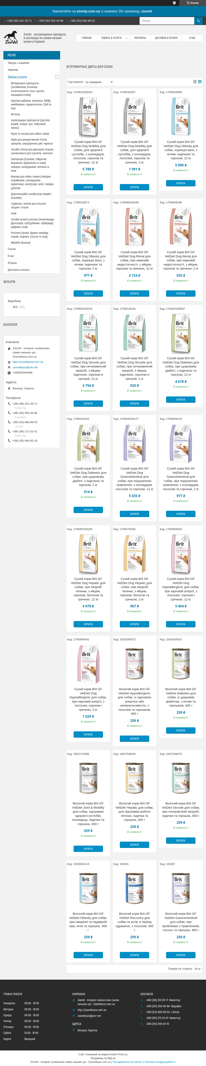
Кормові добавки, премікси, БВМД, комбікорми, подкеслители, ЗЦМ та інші (31, 104)
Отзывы (12, 263)
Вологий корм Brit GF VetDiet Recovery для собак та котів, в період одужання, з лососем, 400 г (134, 922)
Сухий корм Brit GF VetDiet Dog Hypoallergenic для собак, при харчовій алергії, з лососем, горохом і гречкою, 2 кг (88, 699)
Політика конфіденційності (160, 1062)
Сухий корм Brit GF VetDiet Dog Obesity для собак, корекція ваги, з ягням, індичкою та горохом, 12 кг (181, 150)
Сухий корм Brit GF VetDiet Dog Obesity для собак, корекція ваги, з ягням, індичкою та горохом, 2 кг (88, 260)
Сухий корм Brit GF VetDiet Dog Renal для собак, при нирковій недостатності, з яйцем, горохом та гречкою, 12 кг (134, 260)
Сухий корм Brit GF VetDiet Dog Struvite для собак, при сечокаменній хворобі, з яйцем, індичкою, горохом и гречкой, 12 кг (88, 368)
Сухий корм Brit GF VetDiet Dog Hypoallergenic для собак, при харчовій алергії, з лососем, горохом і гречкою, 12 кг (180, 589)
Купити (88, 187)
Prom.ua (122, 1054)
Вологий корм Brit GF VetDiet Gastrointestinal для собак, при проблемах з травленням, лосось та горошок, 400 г (181, 922)
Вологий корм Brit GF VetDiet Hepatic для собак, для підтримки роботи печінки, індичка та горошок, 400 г (135, 811)
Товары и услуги (111, 38)
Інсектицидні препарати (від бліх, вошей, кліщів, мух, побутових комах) (30, 124)
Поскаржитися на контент (127, 1062)
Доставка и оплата (166, 38)
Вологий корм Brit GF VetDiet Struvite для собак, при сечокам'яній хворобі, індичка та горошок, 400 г (181, 809)
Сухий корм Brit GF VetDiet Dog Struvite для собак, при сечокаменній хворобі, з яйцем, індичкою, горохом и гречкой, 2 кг (134, 368)
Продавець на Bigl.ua (103, 1058)
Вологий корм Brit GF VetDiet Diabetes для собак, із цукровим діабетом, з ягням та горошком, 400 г (180, 697)
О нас (192, 38)
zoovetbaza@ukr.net (25, 367)
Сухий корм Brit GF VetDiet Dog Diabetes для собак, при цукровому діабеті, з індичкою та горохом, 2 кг (88, 477)
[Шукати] (198, 21)
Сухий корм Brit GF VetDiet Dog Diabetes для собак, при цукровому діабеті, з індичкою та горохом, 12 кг (181, 366)
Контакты (140, 38)
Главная (87, 38)
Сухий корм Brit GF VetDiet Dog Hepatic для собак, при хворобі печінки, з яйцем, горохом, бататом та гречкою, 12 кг (88, 589)
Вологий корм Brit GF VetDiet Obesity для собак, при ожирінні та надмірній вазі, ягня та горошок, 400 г (88, 922)
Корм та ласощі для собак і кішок (30, 134)
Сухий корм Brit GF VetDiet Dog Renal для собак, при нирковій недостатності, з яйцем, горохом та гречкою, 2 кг (180, 260)
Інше (13, 213)
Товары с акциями (18, 63)
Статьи (12, 249)
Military (15, 114)
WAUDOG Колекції (20, 243)
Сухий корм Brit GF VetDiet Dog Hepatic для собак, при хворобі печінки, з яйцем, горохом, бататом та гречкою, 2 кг (134, 589)
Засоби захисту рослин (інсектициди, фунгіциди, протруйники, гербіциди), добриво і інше (32, 223)
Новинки (13, 70)
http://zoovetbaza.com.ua (28, 361)
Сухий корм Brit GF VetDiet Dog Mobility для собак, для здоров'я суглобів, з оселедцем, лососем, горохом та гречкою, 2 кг (134, 152)
